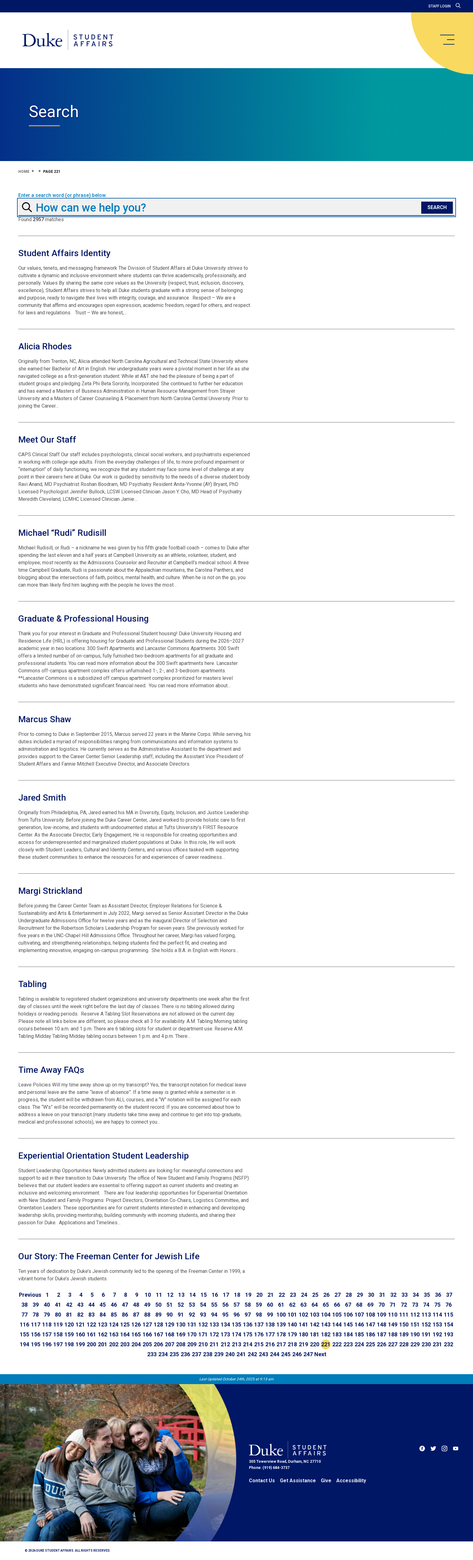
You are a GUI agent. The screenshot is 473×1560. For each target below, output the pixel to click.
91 (181, 1314)
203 (125, 1344)
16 (215, 1294)
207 (169, 1344)
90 (169, 1314)
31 (382, 1294)
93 (203, 1314)
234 (163, 1354)
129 (169, 1324)
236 (185, 1354)
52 (181, 1304)
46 (114, 1304)
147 (370, 1324)
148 (381, 1324)
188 (392, 1334)
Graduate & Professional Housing (83, 619)
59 (259, 1304)
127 (147, 1324)
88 (147, 1314)
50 (158, 1304)
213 (236, 1344)
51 (169, 1304)
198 (69, 1344)
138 (270, 1324)
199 (80, 1344)
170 (192, 1334)
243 (263, 1354)
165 (136, 1334)
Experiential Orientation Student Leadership (103, 1156)
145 (348, 1324)
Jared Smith (42, 798)
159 (69, 1334)
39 (36, 1304)
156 (35, 1334)
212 (225, 1344)
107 (359, 1314)
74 (426, 1304)
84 (102, 1314)
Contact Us (262, 1481)
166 (147, 1334)
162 (102, 1334)
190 (415, 1334)
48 (136, 1304)
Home (23, 171)
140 (292, 1324)
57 (236, 1304)
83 (91, 1314)
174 (236, 1334)
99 (270, 1314)
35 (427, 1294)
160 (80, 1334)
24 (304, 1294)
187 (381, 1334)
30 (371, 1294)
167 (158, 1334)
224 (359, 1344)
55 (214, 1304)
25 (315, 1294)
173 (225, 1334)
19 (248, 1294)
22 (282, 1294)
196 (46, 1344)
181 (314, 1334)
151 (415, 1324)
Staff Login (439, 6)
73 (415, 1304)
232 (448, 1344)
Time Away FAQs (51, 1070)
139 (281, 1324)
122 (91, 1324)
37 (449, 1294)
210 (203, 1344)
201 (102, 1344)
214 (247, 1344)
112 (415, 1314)
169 (180, 1334)
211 (214, 1344)
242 (252, 1354)
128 (158, 1324)
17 (226, 1294)
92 (192, 1314)
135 (236, 1324)
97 (248, 1314)
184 (348, 1334)
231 (437, 1344)
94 (214, 1314)
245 (285, 1354)
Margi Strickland (50, 891)
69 (370, 1304)
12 (170, 1294)
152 (426, 1324)
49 (147, 1304)
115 (448, 1314)
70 (381, 1304)
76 (448, 1304)
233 (152, 1354)
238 (207, 1354)
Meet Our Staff (47, 440)
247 (308, 1354)
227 (392, 1344)
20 (259, 1294)
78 (36, 1314)
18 (237, 1294)
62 (292, 1304)
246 (297, 1354)
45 (102, 1304)
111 (404, 1314)
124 (113, 1324)
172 (214, 1334)
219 (303, 1344)
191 (426, 1334)
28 (349, 1294)
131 (192, 1324)
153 (437, 1324)
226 (381, 1344)
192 (437, 1334)
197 (58, 1344)
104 (325, 1314)
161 (91, 1334)
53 (192, 1304)
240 (230, 1354)
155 (24, 1334)
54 (203, 1304)
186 (370, 1334)
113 (426, 1314)
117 (35, 1324)
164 (125, 1334)
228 (404, 1344)
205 (147, 1344)
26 (326, 1294)
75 (437, 1304)
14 (192, 1294)
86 (125, 1314)
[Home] (67, 40)
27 (337, 1294)
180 (303, 1334)
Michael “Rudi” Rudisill (62, 533)
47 (125, 1304)
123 (102, 1324)
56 (225, 1304)
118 (46, 1324)
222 (337, 1344)
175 (247, 1334)
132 (203, 1324)
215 (258, 1344)
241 (241, 1354)
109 (381, 1314)
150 (404, 1324)
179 (292, 1334)
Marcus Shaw (44, 719)
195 (35, 1344)
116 (24, 1324)
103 (314, 1314)
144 (337, 1324)
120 (69, 1324)
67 (348, 1304)
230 (426, 1344)
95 (225, 1314)
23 (293, 1294)
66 (337, 1304)
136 (247, 1324)
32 (393, 1294)
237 (196, 1354)
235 (174, 1354)
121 (80, 1324)
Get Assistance (298, 1481)
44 (91, 1304)
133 (214, 1324)
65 (326, 1304)
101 (292, 1314)
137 (258, 1324)
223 (348, 1344)
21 (270, 1294)
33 (404, 1294)
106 (348, 1314)
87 (136, 1314)
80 (58, 1314)
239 (218, 1354)
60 (270, 1304)
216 (270, 1344)
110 (392, 1314)
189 (404, 1334)
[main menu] (447, 40)
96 (236, 1314)
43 (80, 1304)
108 (370, 1314)
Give (326, 1481)
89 (158, 1314)
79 (47, 1314)
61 (281, 1304)
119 (58, 1324)
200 (91, 1344)
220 (314, 1344)
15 (204, 1294)
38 (24, 1304)
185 (359, 1334)
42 (69, 1304)
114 (437, 1314)
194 (24, 1344)
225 (370, 1344)
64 (315, 1304)
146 (359, 1324)
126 (136, 1324)
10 (148, 1294)
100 (281, 1314)
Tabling (32, 984)
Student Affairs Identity (64, 253)
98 (259, 1314)
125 (125, 1324)
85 (114, 1314)
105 (337, 1314)
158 (58, 1334)
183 (337, 1334)
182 (325, 1334)
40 (47, 1304)
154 (448, 1324)
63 (303, 1304)
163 (113, 1334)
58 (248, 1304)
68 (359, 1304)
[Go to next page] (320, 1354)
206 (158, 1344)
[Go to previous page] (30, 1295)
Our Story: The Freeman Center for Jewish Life (109, 1256)
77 (24, 1314)
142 (314, 1324)
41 (58, 1304)
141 (303, 1324)
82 (80, 1314)
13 (181, 1294)
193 (448, 1334)
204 (136, 1344)
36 (438, 1294)
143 (325, 1324)
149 (392, 1324)
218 (292, 1344)
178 (281, 1334)
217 (281, 1344)
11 (159, 1294)
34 (416, 1294)
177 (270, 1334)
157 (46, 1334)
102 (303, 1314)
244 (274, 1354)
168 (169, 1334)
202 (113, 1344)
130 (180, 1324)
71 (393, 1304)
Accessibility (351, 1481)
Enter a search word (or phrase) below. (62, 195)
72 (404, 1304)
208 (180, 1344)
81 (69, 1314)
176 (258, 1334)
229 (415, 1344)
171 (203, 1334)
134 (225, 1324)
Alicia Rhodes (45, 346)
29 (360, 1294)
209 (192, 1344)
